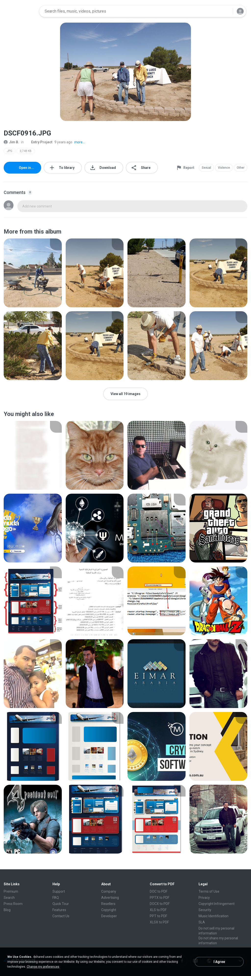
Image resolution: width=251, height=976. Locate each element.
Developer (109, 916)
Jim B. (11, 142)
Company (108, 891)
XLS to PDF (158, 910)
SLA (202, 922)
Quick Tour (60, 904)
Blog (7, 910)
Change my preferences (43, 966)
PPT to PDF (158, 916)
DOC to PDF (158, 891)
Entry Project (39, 142)
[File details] (33, 272)
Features (59, 910)
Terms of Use (209, 891)
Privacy (204, 898)
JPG (9, 151)
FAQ (55, 898)
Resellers (108, 904)
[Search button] (226, 11)
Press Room (13, 904)
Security (205, 910)
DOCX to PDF (160, 904)
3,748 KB (26, 151)
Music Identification (213, 916)
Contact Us (60, 916)
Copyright (108, 910)
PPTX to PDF (159, 898)
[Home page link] (20, 11)
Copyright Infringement (217, 904)
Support (58, 891)
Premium (11, 891)
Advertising (110, 898)
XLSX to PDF (159, 922)
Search (9, 898)
